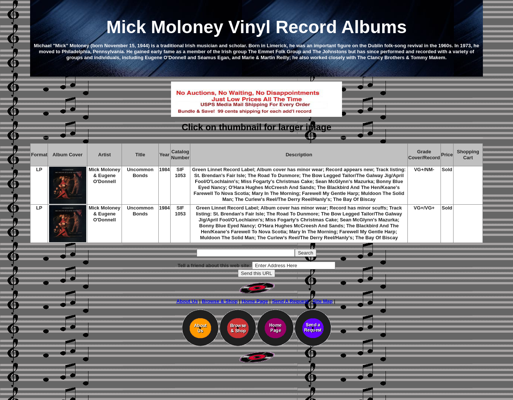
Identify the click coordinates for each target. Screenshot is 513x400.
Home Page (255, 301)
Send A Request (290, 301)
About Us (187, 301)
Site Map (322, 301)
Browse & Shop (220, 301)
